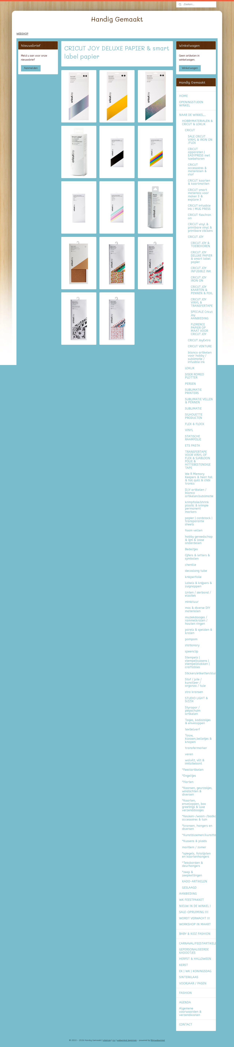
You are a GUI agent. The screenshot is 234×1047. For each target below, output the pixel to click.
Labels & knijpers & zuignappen (198, 584)
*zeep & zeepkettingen (192, 873)
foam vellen (193, 530)
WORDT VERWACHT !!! (194, 918)
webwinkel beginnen (127, 1040)
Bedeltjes (191, 549)
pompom (191, 639)
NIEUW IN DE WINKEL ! (195, 906)
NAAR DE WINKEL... (192, 115)
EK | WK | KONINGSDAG (195, 971)
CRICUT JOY (195, 237)
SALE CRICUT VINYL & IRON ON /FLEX (200, 140)
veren (189, 754)
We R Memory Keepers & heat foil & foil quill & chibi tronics (198, 478)
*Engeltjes (189, 775)
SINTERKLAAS (188, 977)
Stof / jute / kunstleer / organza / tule (195, 682)
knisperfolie (193, 577)
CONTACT (185, 1024)
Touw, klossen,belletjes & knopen (198, 739)
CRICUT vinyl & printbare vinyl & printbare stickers (200, 227)
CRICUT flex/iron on (199, 216)
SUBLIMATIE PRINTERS (193, 391)
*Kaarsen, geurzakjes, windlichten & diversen (197, 791)
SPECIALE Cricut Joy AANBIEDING (202, 315)
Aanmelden (31, 68)
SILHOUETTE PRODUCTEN (193, 416)
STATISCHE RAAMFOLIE (193, 438)
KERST (183, 965)
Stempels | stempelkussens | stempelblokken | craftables (197, 662)
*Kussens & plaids (194, 841)
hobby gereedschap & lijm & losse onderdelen (199, 540)
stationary (192, 645)
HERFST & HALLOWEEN (195, 958)
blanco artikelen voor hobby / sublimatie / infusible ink (200, 357)
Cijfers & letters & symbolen (197, 557)
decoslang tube (196, 571)
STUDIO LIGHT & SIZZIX (196, 699)
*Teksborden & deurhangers (192, 864)
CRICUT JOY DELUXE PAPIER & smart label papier (201, 257)
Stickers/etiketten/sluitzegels (200, 673)
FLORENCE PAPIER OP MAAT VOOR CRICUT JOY (199, 329)
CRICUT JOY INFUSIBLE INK (201, 269)
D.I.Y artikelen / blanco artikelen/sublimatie (199, 493)
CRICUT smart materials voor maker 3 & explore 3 (198, 194)
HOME (183, 96)
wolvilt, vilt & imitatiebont (194, 761)
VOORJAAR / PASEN (192, 983)
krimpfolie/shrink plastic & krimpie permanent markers (197, 507)
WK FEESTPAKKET (191, 900)
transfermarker (196, 748)
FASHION (185, 993)
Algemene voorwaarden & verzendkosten (190, 1012)
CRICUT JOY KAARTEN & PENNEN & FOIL (202, 290)
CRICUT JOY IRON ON (198, 279)
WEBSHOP (22, 33)
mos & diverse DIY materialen (197, 609)
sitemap (107, 1040)
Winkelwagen (190, 68)
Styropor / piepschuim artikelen (192, 711)
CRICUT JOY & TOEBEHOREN (200, 244)
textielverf (192, 729)
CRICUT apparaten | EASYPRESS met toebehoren (199, 153)
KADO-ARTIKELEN (194, 881)
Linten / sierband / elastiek (198, 594)
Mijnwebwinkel (158, 1040)
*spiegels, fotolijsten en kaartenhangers (196, 855)
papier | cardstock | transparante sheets (198, 521)
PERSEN (190, 383)
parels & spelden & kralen (198, 631)
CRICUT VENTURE (200, 346)
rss (113, 1040)
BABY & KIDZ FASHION (194, 933)
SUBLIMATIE (193, 408)
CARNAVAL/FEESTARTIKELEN (197, 943)
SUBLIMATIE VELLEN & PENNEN (199, 400)
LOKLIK (190, 368)
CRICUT (190, 130)
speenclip (191, 651)
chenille (190, 564)
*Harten (187, 782)
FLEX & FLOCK (194, 424)
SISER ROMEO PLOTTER (194, 376)
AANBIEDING (188, 893)
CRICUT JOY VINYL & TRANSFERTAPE (202, 303)
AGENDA (185, 1002)
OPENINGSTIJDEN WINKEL (191, 103)
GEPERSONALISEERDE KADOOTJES (194, 951)
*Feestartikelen (192, 769)
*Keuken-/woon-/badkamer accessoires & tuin (199, 817)
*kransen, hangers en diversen (197, 827)
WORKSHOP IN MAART (195, 924)
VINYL (189, 430)
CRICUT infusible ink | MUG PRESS (199, 207)
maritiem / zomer (194, 847)
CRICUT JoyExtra (199, 340)
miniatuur (192, 602)
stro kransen (194, 692)
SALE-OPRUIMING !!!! (193, 912)
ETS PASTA (192, 445)
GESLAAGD (189, 887)
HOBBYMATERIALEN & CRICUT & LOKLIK (197, 122)
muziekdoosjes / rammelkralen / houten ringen (196, 620)
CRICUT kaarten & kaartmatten (199, 182)
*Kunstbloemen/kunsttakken (199, 835)
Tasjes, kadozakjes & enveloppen (198, 721)
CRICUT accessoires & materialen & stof (197, 169)
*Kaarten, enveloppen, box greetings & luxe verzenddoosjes (194, 805)
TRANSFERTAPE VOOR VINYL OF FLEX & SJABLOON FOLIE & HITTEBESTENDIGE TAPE (198, 460)
